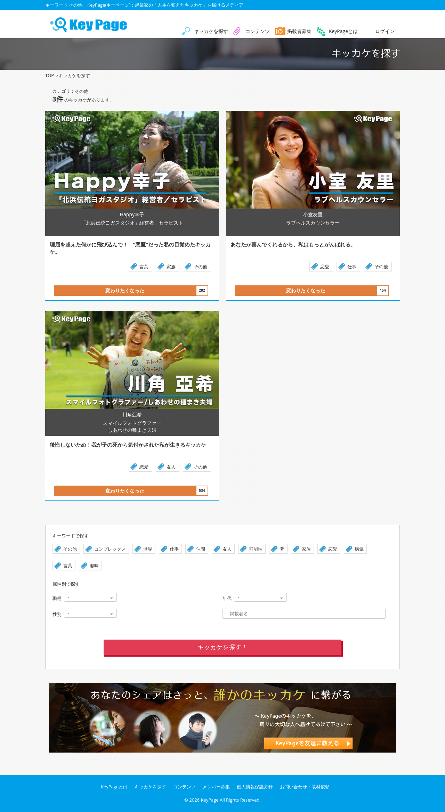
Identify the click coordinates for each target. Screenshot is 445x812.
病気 (359, 549)
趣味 (94, 565)
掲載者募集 (299, 31)
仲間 (200, 549)
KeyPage (209, 800)
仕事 (351, 266)
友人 (171, 467)
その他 (200, 266)
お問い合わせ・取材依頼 (305, 786)
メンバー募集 (216, 786)
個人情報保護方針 (255, 786)
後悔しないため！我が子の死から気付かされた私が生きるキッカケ (128, 444)
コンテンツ (257, 31)
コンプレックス (110, 549)
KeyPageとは (343, 31)
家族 (171, 266)
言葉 (143, 266)
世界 (147, 549)
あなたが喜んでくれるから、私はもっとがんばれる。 (316, 244)
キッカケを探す (211, 31)
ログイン (385, 31)
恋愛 (324, 266)
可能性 (255, 549)
